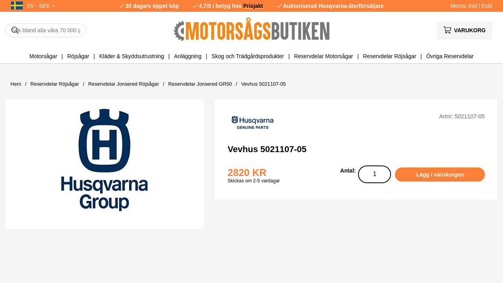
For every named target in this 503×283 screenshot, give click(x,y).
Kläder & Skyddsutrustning (131, 56)
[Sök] (46, 30)
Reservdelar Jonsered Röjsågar (123, 84)
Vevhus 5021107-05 (263, 84)
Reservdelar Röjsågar (389, 56)
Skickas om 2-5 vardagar (254, 181)
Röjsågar (78, 56)
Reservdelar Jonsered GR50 (200, 84)
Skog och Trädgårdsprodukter (247, 56)
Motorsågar (43, 56)
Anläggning (188, 56)
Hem (16, 84)
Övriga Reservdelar (450, 56)
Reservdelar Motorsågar (323, 56)
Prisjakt (253, 6)
